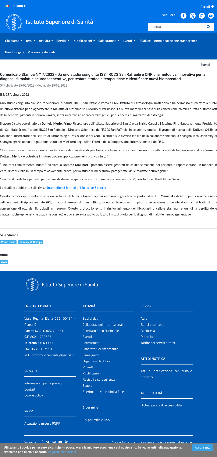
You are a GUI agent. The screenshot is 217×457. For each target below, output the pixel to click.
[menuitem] (13, 40)
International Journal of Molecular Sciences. (77, 188)
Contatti (30, 389)
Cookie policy (33, 395)
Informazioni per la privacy (43, 383)
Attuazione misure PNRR (42, 423)
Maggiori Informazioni (61, 452)
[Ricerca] (175, 27)
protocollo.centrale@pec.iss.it (53, 355)
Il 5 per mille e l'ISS (96, 419)
